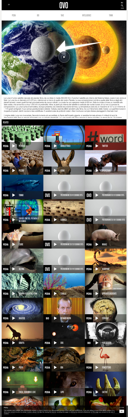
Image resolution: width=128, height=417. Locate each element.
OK (122, 411)
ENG (122, 3)
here (41, 412)
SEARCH (122, 8)
